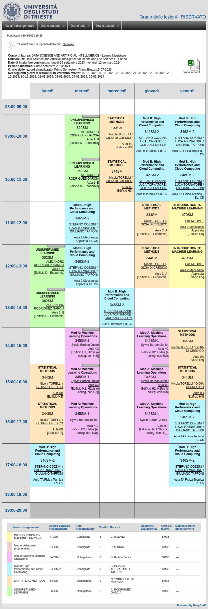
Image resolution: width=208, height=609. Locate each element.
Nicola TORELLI (120, 134)
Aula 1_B (93, 139)
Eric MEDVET (194, 221)
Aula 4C (93, 349)
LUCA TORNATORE (152, 141)
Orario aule (78, 26)
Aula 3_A (161, 230)
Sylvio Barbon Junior (85, 345)
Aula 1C (127, 144)
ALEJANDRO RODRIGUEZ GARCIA (83, 133)
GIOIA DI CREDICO (119, 138)
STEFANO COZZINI (152, 138)
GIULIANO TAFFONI (153, 145)
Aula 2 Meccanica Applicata (192, 228)
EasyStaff (199, 605)
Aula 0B (198, 357)
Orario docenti (105, 26)
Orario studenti (51, 26)
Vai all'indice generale (19, 26)
